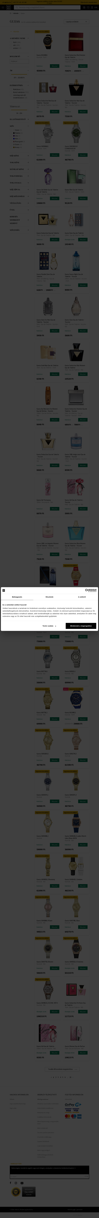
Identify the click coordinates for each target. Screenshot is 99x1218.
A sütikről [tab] (82, 597)
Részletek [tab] (49, 597)
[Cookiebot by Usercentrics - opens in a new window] (86, 590)
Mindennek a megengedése (81, 626)
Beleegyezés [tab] (17, 597)
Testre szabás (49, 626)
